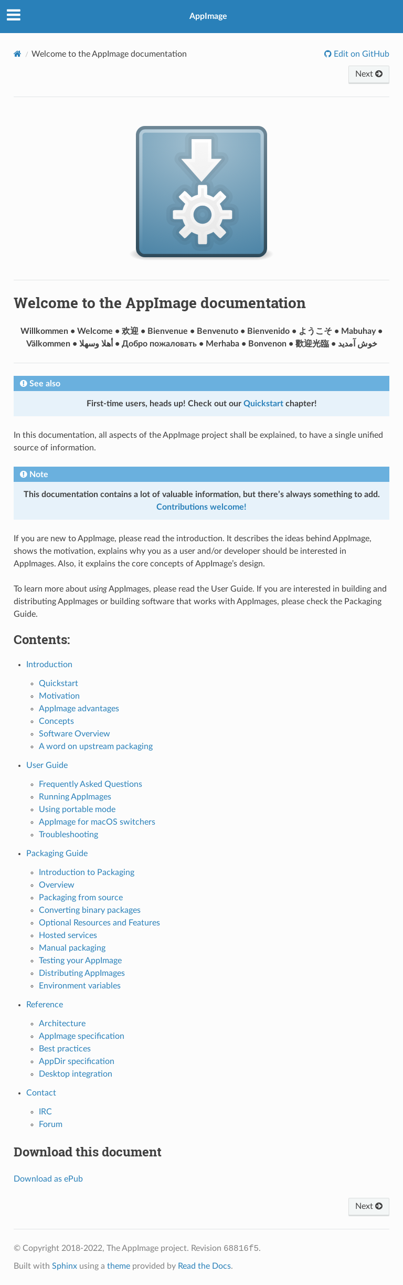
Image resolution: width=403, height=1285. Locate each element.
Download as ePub (48, 1179)
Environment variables (80, 986)
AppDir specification (76, 1061)
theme (118, 1266)
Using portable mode (77, 809)
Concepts (56, 721)
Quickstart (58, 683)
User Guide (47, 765)
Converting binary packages (90, 910)
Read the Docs (204, 1266)
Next (369, 74)
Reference (44, 1004)
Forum (50, 1124)
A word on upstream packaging (96, 746)
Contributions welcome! (201, 507)
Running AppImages (75, 797)
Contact (41, 1093)
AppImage (208, 16)
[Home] (18, 53)
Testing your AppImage (80, 960)
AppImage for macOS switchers (97, 822)
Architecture (62, 1023)
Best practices (65, 1049)
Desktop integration (75, 1074)
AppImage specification (81, 1036)
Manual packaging (72, 948)
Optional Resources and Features (99, 923)
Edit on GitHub (360, 54)
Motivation (59, 696)
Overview (57, 885)
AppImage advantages (79, 708)
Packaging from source (81, 897)
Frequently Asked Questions (90, 784)
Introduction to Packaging (86, 872)
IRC (45, 1112)
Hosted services (68, 935)
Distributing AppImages (82, 973)
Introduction (49, 664)
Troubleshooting (68, 834)
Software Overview (74, 734)
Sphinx (64, 1266)
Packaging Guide (57, 853)
